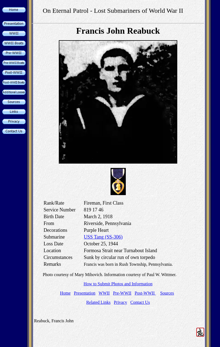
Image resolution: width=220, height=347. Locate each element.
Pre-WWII (122, 293)
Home (65, 293)
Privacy (120, 302)
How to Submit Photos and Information (118, 284)
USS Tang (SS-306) (103, 237)
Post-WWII (145, 293)
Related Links (98, 302)
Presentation (84, 293)
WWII (104, 293)
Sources (167, 293)
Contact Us (140, 302)
